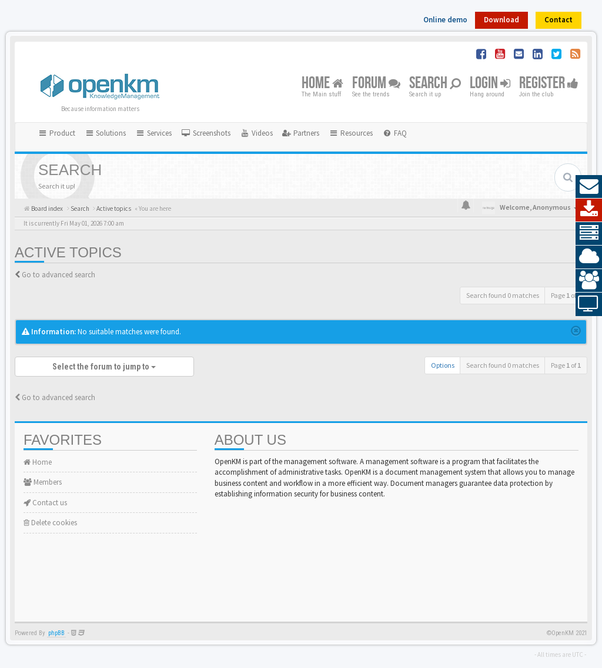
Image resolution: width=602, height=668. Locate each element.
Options (442, 365)
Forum (376, 83)
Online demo (445, 20)
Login (490, 83)
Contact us (45, 503)
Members (43, 482)
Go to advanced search (58, 275)
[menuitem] (205, 133)
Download (501, 20)
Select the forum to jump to (104, 366)
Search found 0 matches (502, 295)
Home (322, 83)
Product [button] (56, 133)
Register (548, 83)
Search (435, 83)
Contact (558, 20)
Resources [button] (351, 133)
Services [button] (153, 133)
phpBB (56, 633)
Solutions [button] (105, 133)
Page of (566, 295)
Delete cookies (50, 523)
